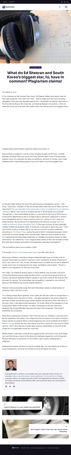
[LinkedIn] (67, 2)
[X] (64, 2)
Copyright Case (35, 67)
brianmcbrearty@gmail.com (38, 448)
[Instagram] (62, 2)
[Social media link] (6, 386)
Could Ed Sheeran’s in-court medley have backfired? (22, 407)
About (5, 2)
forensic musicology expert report (24, 252)
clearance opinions (18, 376)
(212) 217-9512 (25, 448)
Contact (12, 2)
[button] (60, 7)
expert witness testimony (48, 376)
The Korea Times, (19, 232)
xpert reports (30, 376)
